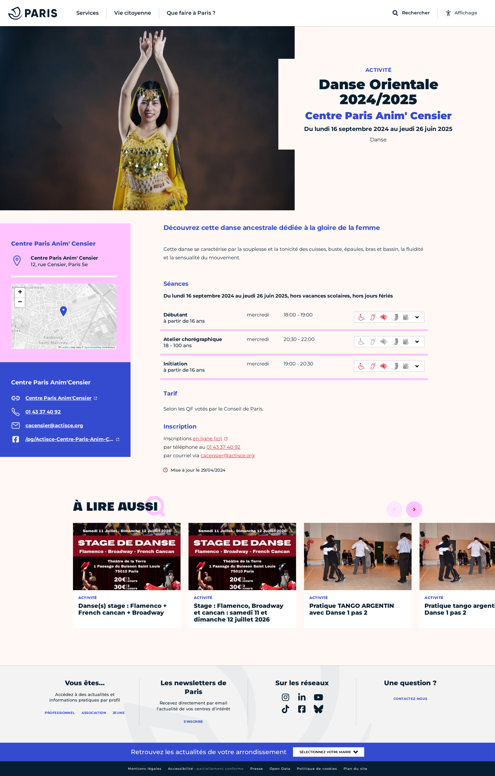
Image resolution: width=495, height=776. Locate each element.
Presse (256, 769)
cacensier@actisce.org (228, 455)
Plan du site (355, 769)
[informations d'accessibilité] (389, 317)
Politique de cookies (317, 769)
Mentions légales (145, 769)
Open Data (280, 769)
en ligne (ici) (207, 438)
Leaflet (63, 347)
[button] (63, 311)
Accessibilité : (206, 769)
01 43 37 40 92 (223, 447)
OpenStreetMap (92, 347)
